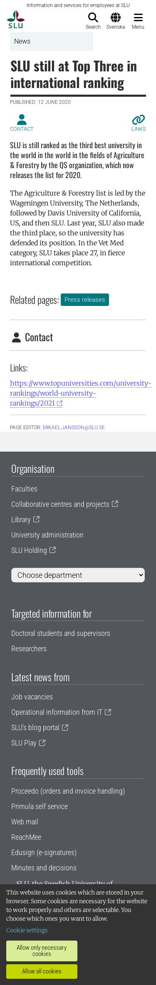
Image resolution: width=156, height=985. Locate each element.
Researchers (29, 648)
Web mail (24, 821)
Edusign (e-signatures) (44, 852)
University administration (47, 534)
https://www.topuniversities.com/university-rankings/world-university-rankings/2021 (80, 393)
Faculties (24, 488)
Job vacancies (32, 696)
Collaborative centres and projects (60, 504)
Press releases (84, 299)
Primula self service (39, 806)
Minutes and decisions (44, 867)
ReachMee (26, 837)
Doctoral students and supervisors (60, 633)
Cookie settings (27, 930)
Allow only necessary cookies (42, 951)
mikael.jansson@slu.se (74, 427)
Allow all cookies (42, 971)
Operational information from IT (56, 712)
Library (21, 519)
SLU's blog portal (35, 727)
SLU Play (24, 742)
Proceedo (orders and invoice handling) (68, 791)
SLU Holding (29, 550)
